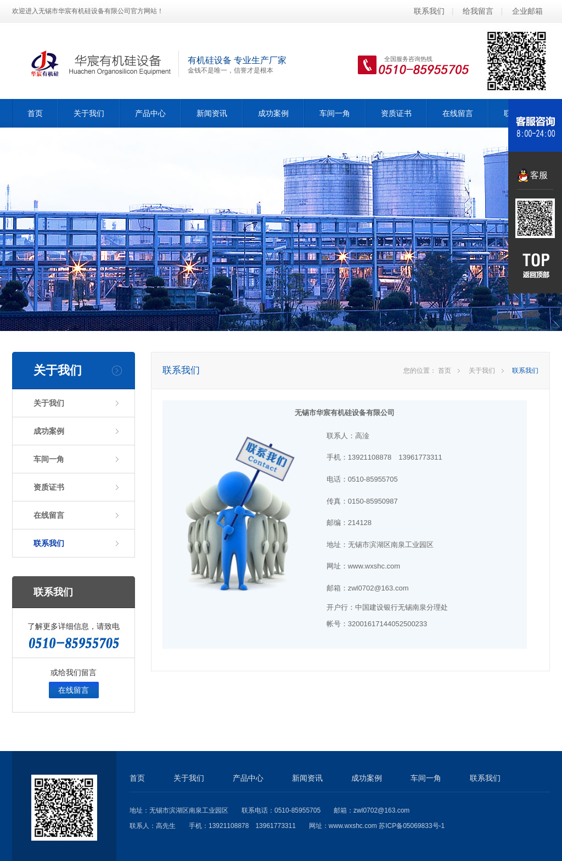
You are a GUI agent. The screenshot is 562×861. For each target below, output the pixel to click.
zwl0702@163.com (381, 810)
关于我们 (89, 113)
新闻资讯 (211, 113)
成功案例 (273, 113)
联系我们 (429, 11)
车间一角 (334, 113)
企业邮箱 (527, 11)
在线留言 (457, 113)
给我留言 (478, 11)
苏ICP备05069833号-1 (412, 826)
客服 (539, 175)
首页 (35, 113)
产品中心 (150, 113)
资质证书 (396, 113)
